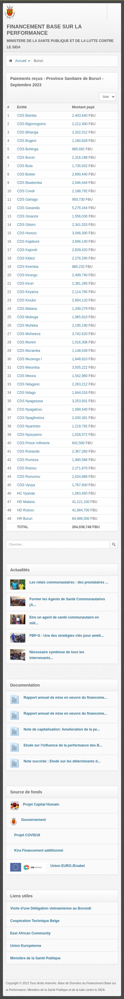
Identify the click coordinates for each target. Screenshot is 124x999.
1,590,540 (79, 409)
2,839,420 (79, 250)
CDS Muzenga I (29, 359)
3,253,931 (79, 401)
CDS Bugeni (26, 141)
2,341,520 (79, 225)
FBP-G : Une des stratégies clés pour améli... (66, 636)
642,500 (78, 443)
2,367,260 (79, 451)
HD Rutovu (25, 510)
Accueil (17, 61)
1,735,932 (79, 166)
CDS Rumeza (27, 460)
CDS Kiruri (25, 283)
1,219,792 (79, 426)
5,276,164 (79, 208)
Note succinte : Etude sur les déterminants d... (62, 761)
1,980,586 (79, 460)
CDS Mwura (26, 376)
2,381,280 (79, 283)
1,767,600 (79, 485)
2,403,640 (79, 116)
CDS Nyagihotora (30, 418)
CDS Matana (27, 309)
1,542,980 (79, 376)
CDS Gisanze (27, 216)
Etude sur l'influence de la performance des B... (63, 745)
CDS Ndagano (28, 384)
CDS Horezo (27, 233)
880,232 (78, 267)
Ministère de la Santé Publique (35, 958)
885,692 (78, 149)
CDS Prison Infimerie (33, 443)
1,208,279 (79, 309)
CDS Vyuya (26, 485)
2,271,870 (79, 468)
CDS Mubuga (27, 317)
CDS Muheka (27, 325)
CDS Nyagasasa (30, 401)
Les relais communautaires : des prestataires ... (68, 582)
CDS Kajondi (27, 250)
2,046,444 (79, 183)
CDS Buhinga (27, 149)
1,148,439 (79, 351)
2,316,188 (79, 157)
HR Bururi (25, 519)
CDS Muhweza (28, 334)
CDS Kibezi (26, 258)
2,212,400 (79, 124)
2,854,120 (79, 300)
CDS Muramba (28, 351)
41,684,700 (80, 510)
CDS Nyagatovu (29, 409)
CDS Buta (25, 166)
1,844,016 (79, 393)
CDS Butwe (26, 174)
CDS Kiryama (27, 292)
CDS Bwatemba (29, 183)
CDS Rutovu (27, 468)
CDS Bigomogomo (31, 124)
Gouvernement (33, 820)
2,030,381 (79, 418)
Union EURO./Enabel (67, 866)
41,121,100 (80, 502)
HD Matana (26, 502)
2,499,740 (79, 275)
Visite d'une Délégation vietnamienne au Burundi (50, 908)
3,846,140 (79, 241)
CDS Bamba (27, 116)
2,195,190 (79, 325)
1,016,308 (79, 342)
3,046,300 (79, 233)
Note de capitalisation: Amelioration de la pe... (62, 729)
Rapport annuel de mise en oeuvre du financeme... (65, 698)
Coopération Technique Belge (34, 921)
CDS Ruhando (28, 451)
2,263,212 (79, 384)
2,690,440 (79, 174)
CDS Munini (26, 342)
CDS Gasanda (28, 208)
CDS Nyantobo (28, 426)
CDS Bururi (26, 157)
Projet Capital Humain (41, 804)
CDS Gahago (27, 199)
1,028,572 (79, 435)
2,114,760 (79, 292)
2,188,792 (79, 191)
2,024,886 (79, 477)
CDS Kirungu (27, 275)
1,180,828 (79, 141)
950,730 (78, 199)
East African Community (30, 933)
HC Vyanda (26, 493)
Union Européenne (25, 946)
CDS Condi (26, 191)
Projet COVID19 (27, 835)
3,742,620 (79, 334)
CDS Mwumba (28, 367)
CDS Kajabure (28, 241)
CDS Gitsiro (26, 225)
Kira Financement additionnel (38, 850)
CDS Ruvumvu (28, 477)
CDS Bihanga (27, 132)
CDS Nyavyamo (29, 435)
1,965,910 (79, 317)
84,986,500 (80, 519)
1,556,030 (79, 216)
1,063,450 (79, 493)
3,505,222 (79, 367)
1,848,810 (79, 359)
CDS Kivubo (26, 300)
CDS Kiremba (27, 267)
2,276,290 (79, 258)
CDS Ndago (26, 393)
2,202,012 (79, 132)
